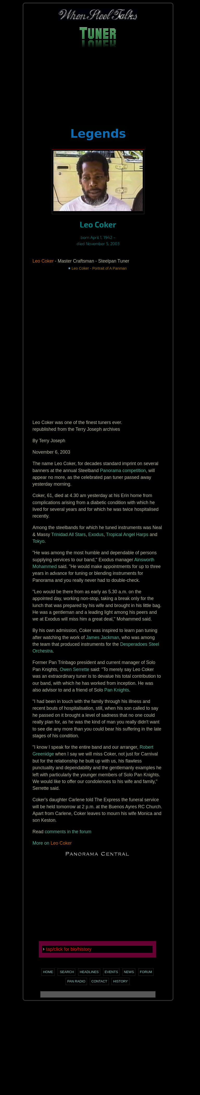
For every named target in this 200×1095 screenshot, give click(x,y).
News (129, 972)
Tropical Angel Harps (127, 534)
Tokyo (39, 541)
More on (41, 843)
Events (111, 972)
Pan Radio (76, 981)
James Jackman (102, 637)
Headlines (89, 972)
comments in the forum (68, 831)
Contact (99, 981)
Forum (146, 972)
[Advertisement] (98, 89)
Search (66, 972)
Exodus (96, 534)
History (120, 981)
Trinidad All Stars (68, 534)
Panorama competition (123, 470)
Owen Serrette (74, 669)
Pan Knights (116, 690)
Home (48, 972)
